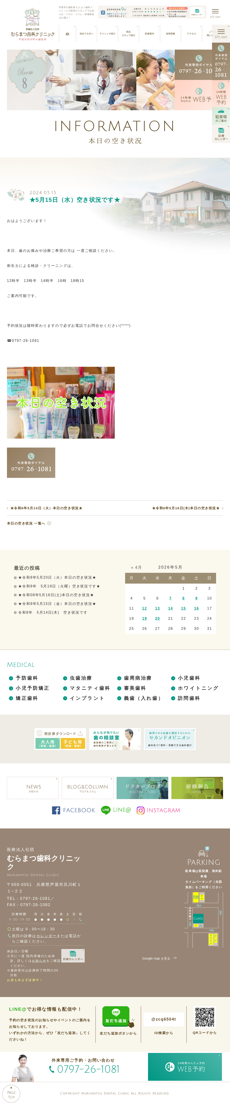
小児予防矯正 (33, 688)
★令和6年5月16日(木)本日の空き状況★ (186, 508)
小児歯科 (189, 678)
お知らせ (39, 960)
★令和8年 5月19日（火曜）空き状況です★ (59, 586)
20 (157, 618)
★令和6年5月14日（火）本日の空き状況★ (46, 508)
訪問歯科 (189, 698)
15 (183, 608)
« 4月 (136, 567)
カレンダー (46, 936)
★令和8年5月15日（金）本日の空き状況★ (57, 604)
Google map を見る (160, 958)
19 (144, 618)
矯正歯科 (27, 698)
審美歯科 (135, 688)
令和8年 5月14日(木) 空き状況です (53, 612)
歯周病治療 (138, 678)
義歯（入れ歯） (144, 698)
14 (170, 608)
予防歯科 (27, 678)
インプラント (87, 698)
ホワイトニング (198, 688)
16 (196, 608)
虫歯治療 (81, 678)
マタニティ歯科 (90, 688)
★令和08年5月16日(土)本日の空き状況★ (56, 595)
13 (157, 608)
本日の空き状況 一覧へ (26, 523)
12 (144, 608)
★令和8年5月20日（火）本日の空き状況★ (57, 577)
